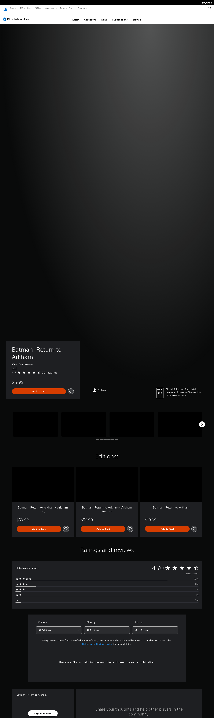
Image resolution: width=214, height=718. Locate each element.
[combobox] (59, 627)
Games (13, 8)
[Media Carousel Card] (35, 421)
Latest (75, 16)
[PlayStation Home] (5, 8)
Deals (104, 16)
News (62, 8)
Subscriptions (120, 16)
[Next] (202, 421)
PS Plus (38, 8)
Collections (90, 16)
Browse (137, 16)
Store (71, 8)
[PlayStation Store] (17, 16)
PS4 (29, 8)
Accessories (50, 8)
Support (81, 8)
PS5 (21, 8)
